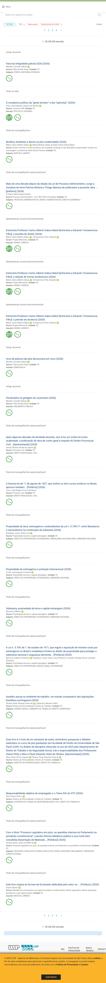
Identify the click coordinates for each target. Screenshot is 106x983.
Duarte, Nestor (12, 888)
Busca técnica (90, 949)
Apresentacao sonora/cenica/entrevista (24, 219)
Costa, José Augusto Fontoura (18, 572)
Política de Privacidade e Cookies (72, 964)
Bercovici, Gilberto (13, 611)
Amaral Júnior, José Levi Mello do (20, 843)
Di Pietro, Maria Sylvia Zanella (18, 194)
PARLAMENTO (77, 851)
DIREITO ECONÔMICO (71, 200)
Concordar (51, 977)
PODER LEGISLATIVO (44, 851)
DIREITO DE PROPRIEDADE (25, 539)
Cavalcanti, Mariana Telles (47, 703)
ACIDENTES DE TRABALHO (25, 802)
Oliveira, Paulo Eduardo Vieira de (19, 703)
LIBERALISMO (56, 539)
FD (38, 69)
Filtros (9, 24)
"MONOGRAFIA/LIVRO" (52, 24)
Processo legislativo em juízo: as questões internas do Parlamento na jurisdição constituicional (52, 846)
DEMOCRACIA (19, 367)
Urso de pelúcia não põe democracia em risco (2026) (34, 358)
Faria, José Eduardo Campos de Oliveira (22, 106)
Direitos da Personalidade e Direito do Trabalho (32, 706)
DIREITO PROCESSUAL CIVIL (25, 453)
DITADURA (35, 72)
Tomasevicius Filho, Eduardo (44, 237)
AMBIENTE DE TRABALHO (40, 709)
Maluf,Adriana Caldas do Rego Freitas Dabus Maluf (54, 145)
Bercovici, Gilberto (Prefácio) (17, 658)
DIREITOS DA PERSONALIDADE (27, 763)
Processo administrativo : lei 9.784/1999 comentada (34, 197)
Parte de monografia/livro (18, 130)
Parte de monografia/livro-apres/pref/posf (26, 172)
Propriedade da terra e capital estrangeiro (30, 536)
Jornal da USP (18, 108)
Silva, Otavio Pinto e (14, 796)
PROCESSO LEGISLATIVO (24, 851)
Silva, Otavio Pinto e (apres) (17, 757)
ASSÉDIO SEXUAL (21, 709)
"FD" (22, 24)
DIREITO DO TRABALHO (50, 763)
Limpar (99, 24)
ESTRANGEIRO (43, 539)
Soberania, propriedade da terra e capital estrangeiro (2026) (38, 608)
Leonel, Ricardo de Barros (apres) (19, 447)
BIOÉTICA (18, 153)
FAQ (62, 949)
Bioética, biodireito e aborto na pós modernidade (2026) (36, 141)
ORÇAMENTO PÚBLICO (23, 406)
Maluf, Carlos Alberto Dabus (17, 145)
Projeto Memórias (20, 240)
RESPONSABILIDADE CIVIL (48, 802)
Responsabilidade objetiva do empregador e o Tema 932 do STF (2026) (44, 793)
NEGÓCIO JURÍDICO (22, 896)
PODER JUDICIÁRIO (22, 72)
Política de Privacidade (74, 949)
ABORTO (26, 153)
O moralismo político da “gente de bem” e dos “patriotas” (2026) (40, 102)
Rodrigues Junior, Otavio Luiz (18, 533)
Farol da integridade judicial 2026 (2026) (28, 63)
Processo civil (18, 450)
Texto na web (12, 91)
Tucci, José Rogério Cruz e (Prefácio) (21, 490)
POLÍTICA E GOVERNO (23, 111)
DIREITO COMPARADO (61, 709)
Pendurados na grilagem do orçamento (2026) (31, 397)
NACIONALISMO (69, 539)
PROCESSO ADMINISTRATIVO (26, 200)
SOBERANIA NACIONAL (86, 539)
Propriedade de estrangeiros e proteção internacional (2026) (38, 569)
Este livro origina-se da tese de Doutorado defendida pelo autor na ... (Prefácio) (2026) (52, 884)
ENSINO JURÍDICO (21, 242)
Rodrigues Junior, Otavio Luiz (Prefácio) (49, 658)
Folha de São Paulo (20, 69)
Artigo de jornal (13, 52)
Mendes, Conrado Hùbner (16, 67)
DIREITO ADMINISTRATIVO (50, 200)
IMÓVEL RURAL (43, 666)
